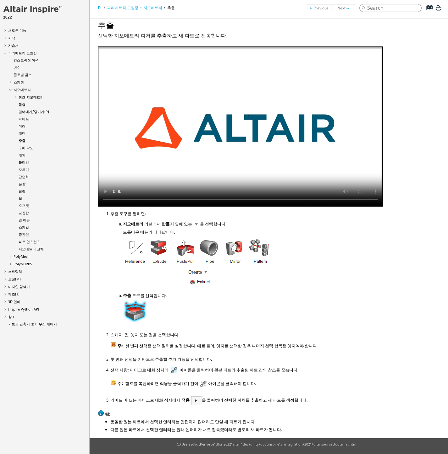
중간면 (24, 234)
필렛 (22, 191)
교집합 (24, 212)
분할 (22, 183)
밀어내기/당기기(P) (34, 111)
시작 (11, 37)
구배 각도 (26, 147)
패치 (22, 155)
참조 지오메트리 (31, 97)
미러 (22, 126)
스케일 (24, 227)
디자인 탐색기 (19, 286)
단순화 (24, 176)
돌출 (22, 104)
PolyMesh (22, 256)
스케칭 (19, 82)
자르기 (24, 169)
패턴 (22, 133)
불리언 (24, 162)
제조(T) (13, 294)
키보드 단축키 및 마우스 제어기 (32, 324)
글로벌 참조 (23, 74)
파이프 (24, 118)
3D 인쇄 (14, 301)
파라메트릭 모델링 (22, 53)
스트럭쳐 (15, 271)
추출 (22, 140)
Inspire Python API (23, 309)
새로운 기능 (17, 30)
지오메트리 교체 (31, 248)
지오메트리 (22, 89)
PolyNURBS (23, 264)
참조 (11, 316)
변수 (17, 67)
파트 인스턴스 (29, 241)
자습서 (13, 45)
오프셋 (24, 205)
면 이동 (24, 220)
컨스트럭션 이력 (26, 60)
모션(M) (14, 279)
